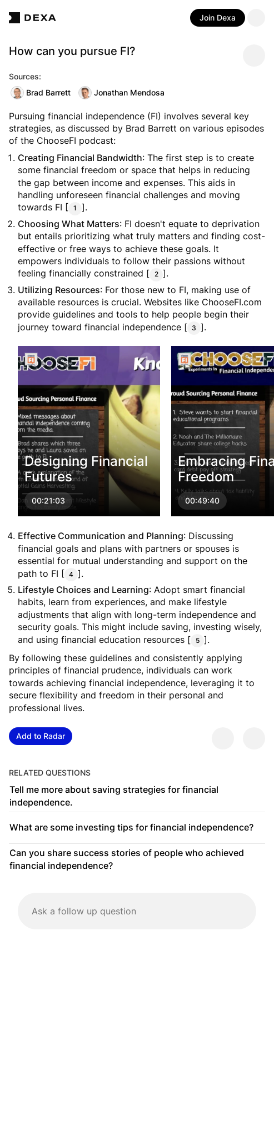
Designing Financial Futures (86, 469)
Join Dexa (218, 17)
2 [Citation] (156, 274)
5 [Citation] (198, 640)
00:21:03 (48, 501)
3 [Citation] (194, 328)
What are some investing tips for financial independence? (131, 827)
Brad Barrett (41, 92)
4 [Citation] (71, 574)
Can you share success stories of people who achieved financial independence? (126, 859)
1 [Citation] (75, 208)
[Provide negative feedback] (254, 738)
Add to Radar (40, 736)
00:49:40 (202, 501)
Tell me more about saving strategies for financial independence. (113, 796)
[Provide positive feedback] (223, 738)
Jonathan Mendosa (121, 92)
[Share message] (254, 55)
